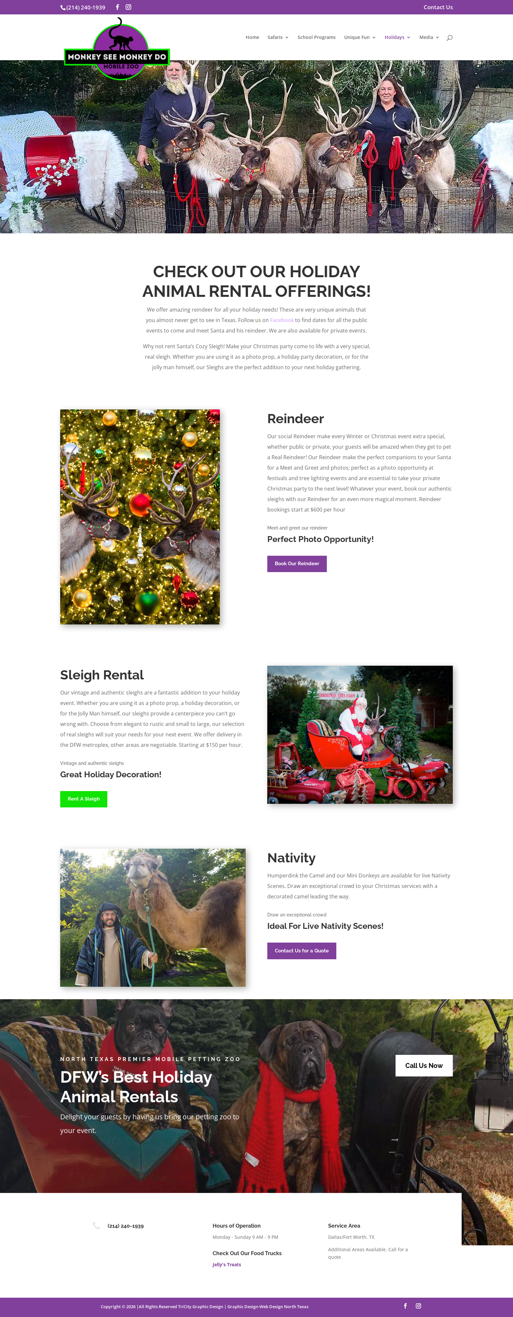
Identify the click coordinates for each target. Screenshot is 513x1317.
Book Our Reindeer (297, 564)
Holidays (394, 37)
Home (252, 37)
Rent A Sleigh (84, 799)
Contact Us (438, 7)
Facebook (282, 320)
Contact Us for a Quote (302, 951)
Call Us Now (424, 1066)
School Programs (317, 37)
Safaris (275, 37)
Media (426, 37)
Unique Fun (357, 37)
